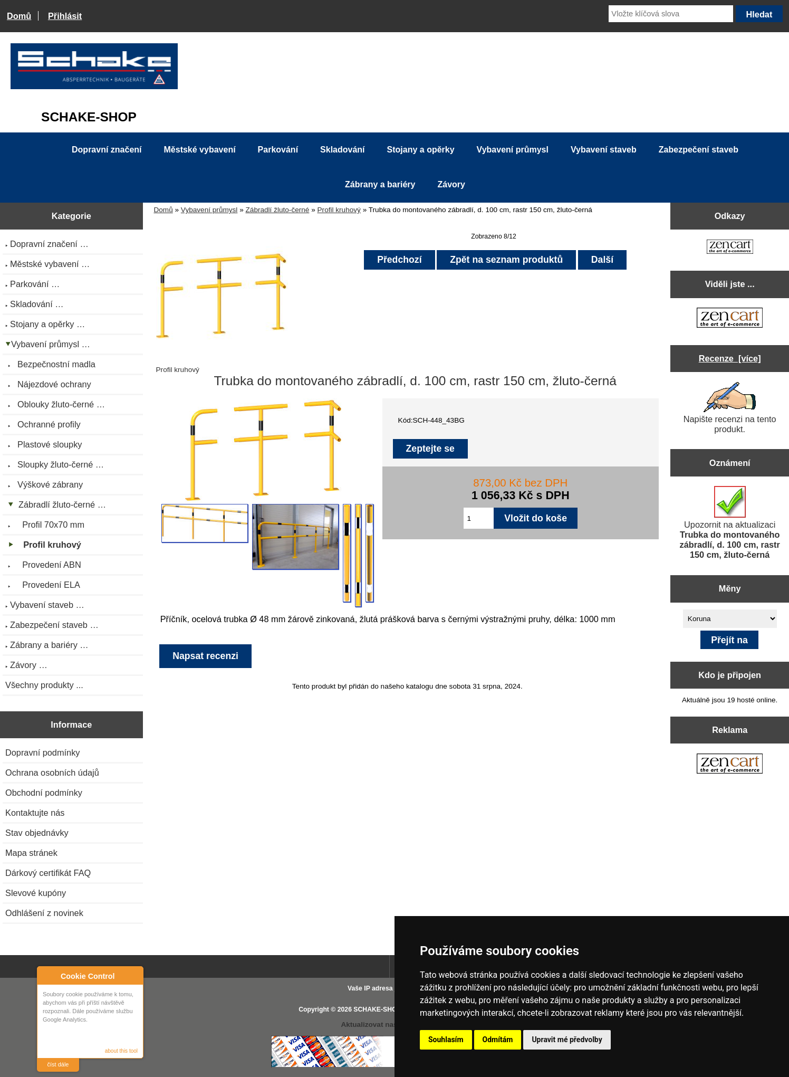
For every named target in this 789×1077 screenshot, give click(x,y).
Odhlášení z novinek (44, 913)
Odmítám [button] (498, 1039)
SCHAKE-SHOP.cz (381, 1009)
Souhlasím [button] (446, 1039)
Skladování (342, 149)
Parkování (278, 149)
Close (133, 976)
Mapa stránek (31, 852)
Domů (19, 16)
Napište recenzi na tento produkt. (730, 408)
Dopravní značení (106, 149)
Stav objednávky (37, 832)
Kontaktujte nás (34, 812)
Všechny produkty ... (44, 685)
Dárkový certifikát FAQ (48, 873)
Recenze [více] (730, 358)
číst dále (58, 1064)
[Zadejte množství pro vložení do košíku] (479, 518)
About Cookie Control (48, 976)
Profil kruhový (339, 210)
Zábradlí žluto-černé (278, 210)
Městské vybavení (200, 149)
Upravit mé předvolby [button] (567, 1039)
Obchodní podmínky (43, 792)
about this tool (121, 1051)
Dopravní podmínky (42, 752)
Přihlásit (65, 16)
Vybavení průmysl (209, 210)
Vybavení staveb (604, 149)
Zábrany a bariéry (380, 184)
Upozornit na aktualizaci (729, 522)
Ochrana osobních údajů (52, 772)
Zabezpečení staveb (698, 149)
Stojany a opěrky (421, 149)
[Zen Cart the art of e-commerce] (730, 248)
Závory (451, 184)
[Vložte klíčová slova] (671, 13)
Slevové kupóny (35, 893)
